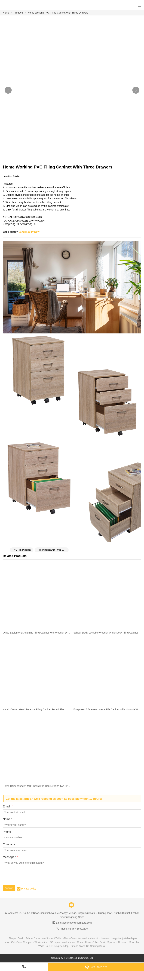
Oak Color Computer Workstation (29, 942)
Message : (10, 857)
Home (6, 12)
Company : (9, 844)
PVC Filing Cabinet (21, 550)
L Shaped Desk (15, 938)
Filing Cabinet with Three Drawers (53, 550)
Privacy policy (28, 888)
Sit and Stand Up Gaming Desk (88, 946)
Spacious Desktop (117, 942)
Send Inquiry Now (29, 231)
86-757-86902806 (78, 928)
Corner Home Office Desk (91, 942)
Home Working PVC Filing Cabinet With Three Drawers (58, 12)
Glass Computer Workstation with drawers (86, 938)
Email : (8, 806)
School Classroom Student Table (43, 938)
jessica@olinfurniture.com (77, 922)
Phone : (8, 831)
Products (18, 12)
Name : (7, 819)
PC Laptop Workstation (62, 942)
